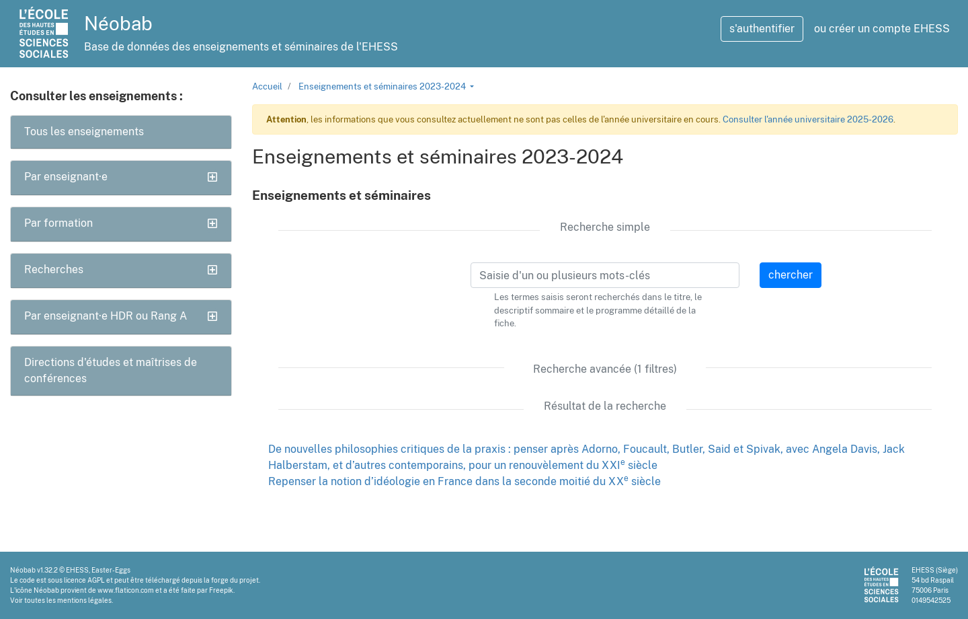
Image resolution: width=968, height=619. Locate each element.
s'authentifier (762, 28)
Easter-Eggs (110, 570)
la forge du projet (231, 580)
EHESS (77, 570)
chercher (790, 274)
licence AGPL (84, 580)
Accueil (267, 86)
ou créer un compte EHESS (882, 28)
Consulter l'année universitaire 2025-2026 (808, 119)
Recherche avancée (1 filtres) (605, 369)
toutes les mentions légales (68, 600)
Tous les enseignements (84, 131)
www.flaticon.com (125, 590)
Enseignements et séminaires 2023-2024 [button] (383, 86)
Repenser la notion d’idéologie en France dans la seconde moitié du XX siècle (464, 481)
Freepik (221, 590)
